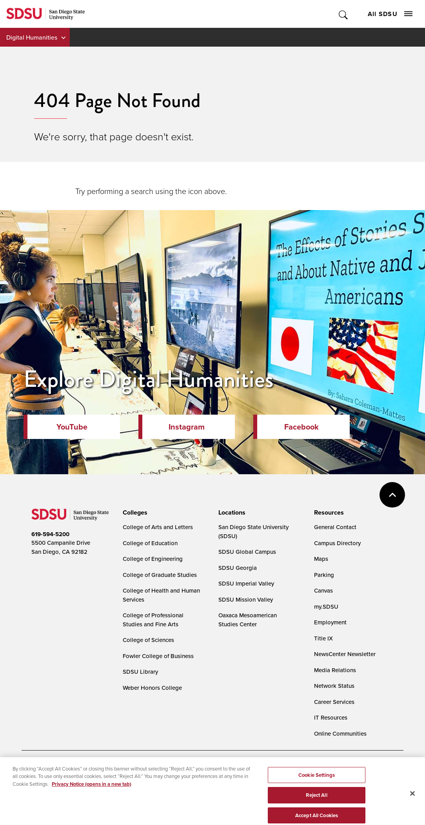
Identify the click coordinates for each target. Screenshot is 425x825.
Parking (324, 575)
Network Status (334, 686)
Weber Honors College (152, 688)
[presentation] (133, 512)
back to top (392, 495)
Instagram (187, 426)
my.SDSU (326, 606)
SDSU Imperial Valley (246, 583)
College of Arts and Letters (158, 527)
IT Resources (330, 717)
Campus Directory (337, 543)
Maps (321, 559)
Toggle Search (344, 14)
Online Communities (340, 733)
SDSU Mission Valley (245, 599)
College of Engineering (153, 559)
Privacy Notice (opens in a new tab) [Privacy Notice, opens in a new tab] (91, 795)
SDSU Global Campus (247, 552)
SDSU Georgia (237, 568)
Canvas (323, 590)
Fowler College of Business (158, 656)
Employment (330, 622)
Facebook (301, 426)
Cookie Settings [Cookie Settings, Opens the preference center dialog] (316, 786)
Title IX (323, 638)
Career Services (334, 702)
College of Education (150, 543)
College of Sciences (148, 640)
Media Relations (335, 670)
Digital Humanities (31, 37)
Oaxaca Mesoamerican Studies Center (247, 619)
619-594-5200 (50, 534)
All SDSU (390, 13)
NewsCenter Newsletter (345, 654)
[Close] (412, 804)
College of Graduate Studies (160, 575)
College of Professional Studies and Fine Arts (153, 619)
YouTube (71, 426)
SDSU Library (140, 671)
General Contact (335, 527)
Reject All (316, 806)
